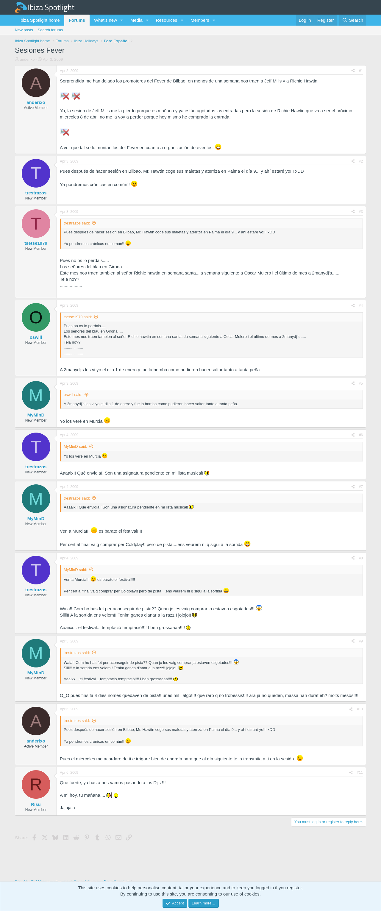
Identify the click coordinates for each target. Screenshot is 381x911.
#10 (360, 709)
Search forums (50, 30)
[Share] (353, 71)
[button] (122, 20)
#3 (361, 212)
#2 (361, 161)
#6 (361, 435)
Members (199, 20)
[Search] (352, 20)
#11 (360, 772)
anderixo (27, 59)
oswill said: (73, 394)
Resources (166, 20)
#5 (361, 383)
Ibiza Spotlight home (39, 20)
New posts (24, 30)
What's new (105, 20)
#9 (361, 641)
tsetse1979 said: (78, 317)
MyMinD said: (75, 446)
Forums (77, 20)
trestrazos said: (77, 223)
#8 (361, 558)
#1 (361, 71)
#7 (361, 487)
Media (136, 20)
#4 (361, 305)
